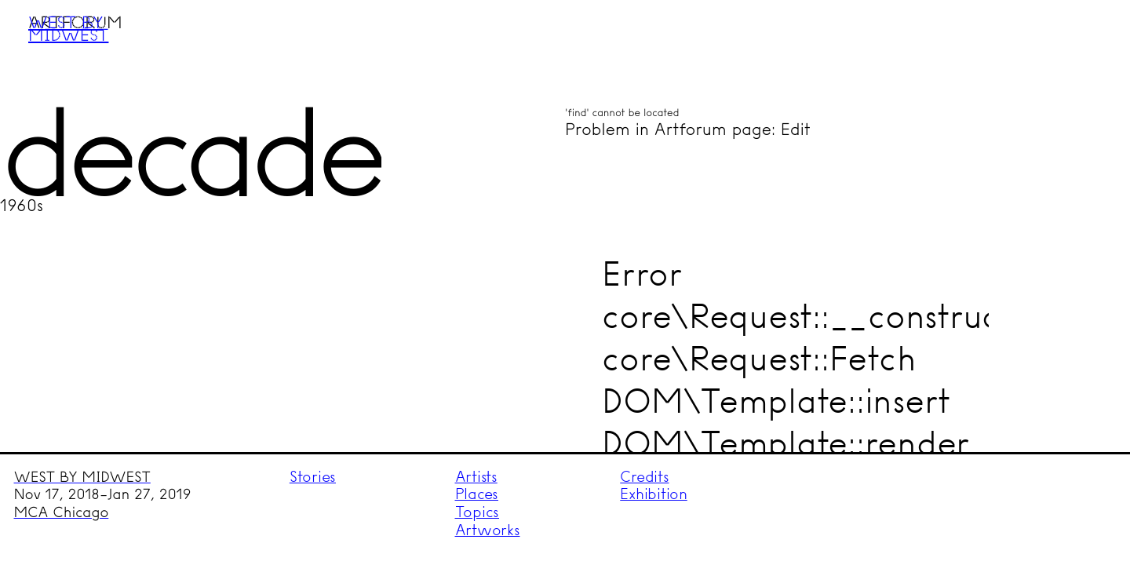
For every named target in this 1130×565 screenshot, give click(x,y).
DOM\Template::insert (776, 400)
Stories (313, 477)
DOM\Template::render (786, 443)
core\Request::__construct (807, 316)
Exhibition (653, 494)
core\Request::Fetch (759, 358)
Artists (476, 477)
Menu (1088, 42)
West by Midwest (68, 28)
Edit (796, 129)
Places (477, 494)
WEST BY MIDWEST (82, 477)
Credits (644, 477)
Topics (477, 512)
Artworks (487, 530)
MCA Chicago (61, 512)
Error (642, 273)
